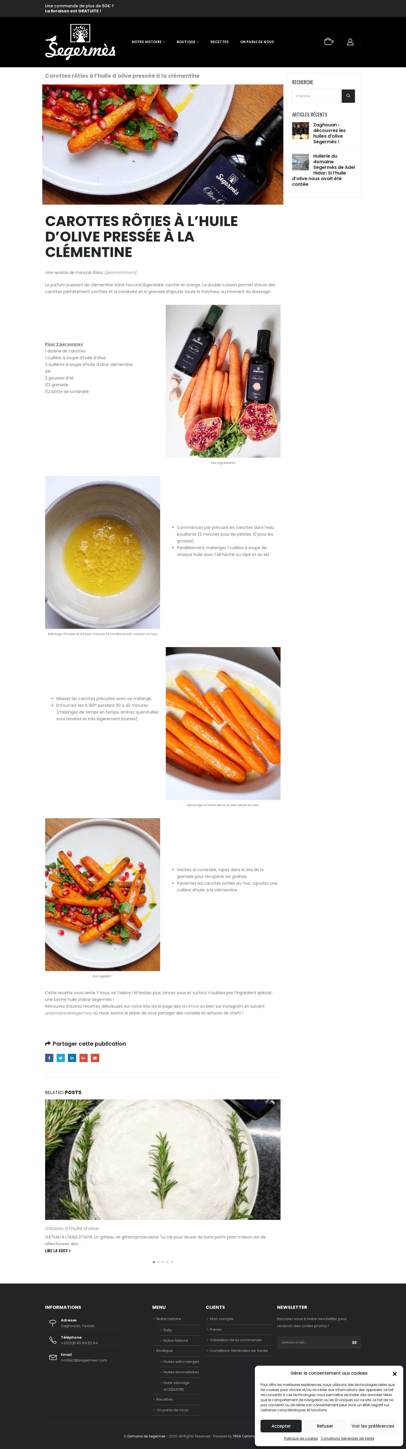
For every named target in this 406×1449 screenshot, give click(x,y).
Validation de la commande (236, 1340)
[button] (395, 1373)
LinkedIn (72, 1058)
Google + (84, 1058)
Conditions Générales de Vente (347, 1438)
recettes (190, 1006)
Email (95, 1058)
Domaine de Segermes (146, 1436)
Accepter (281, 1426)
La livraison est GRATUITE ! (73, 11)
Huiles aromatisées (181, 1372)
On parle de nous (257, 41)
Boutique (186, 41)
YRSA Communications (252, 1436)
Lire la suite (58, 1250)
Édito (168, 1330)
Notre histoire (147, 41)
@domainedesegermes (68, 1013)
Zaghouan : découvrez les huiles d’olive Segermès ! (329, 133)
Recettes (220, 41)
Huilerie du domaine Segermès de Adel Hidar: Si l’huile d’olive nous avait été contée (323, 170)
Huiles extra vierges (181, 1361)
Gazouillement (61, 1058)
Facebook (49, 1058)
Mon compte (221, 1318)
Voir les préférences (373, 1426)
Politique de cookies (301, 1438)
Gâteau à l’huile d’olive (72, 1228)
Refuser (325, 1426)
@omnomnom (120, 272)
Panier (216, 1329)
